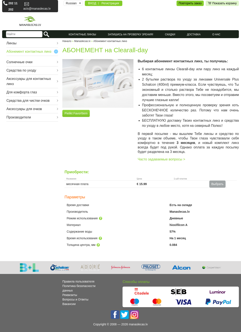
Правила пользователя (78, 281)
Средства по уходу (21, 70)
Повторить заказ (190, 3)
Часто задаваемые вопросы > (161, 159)
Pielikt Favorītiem (75, 113)
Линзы (11, 43)
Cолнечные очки (19, 62)
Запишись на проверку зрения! (130, 34)
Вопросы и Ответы (75, 299)
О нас (216, 34)
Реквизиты (69, 295)
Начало (66, 41)
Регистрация (110, 3)
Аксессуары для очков (24, 109)
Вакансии (69, 304)
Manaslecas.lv (82, 41)
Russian (71, 3)
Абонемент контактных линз (28, 51)
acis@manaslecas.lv (37, 8)
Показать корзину (222, 3)
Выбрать (217, 184)
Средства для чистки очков (28, 100)
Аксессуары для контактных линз (28, 81)
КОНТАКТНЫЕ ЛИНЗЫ (82, 34)
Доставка (194, 34)
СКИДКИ (170, 34)
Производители (18, 117)
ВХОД (92, 3)
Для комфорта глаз (21, 92)
